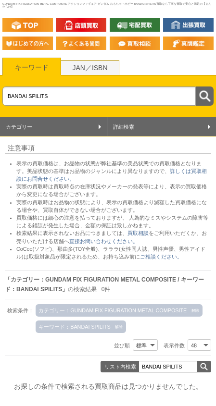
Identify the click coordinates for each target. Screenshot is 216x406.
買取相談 (138, 233)
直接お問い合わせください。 (103, 241)
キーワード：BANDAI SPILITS (74, 327)
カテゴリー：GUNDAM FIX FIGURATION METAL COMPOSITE (112, 310)
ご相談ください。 (161, 256)
